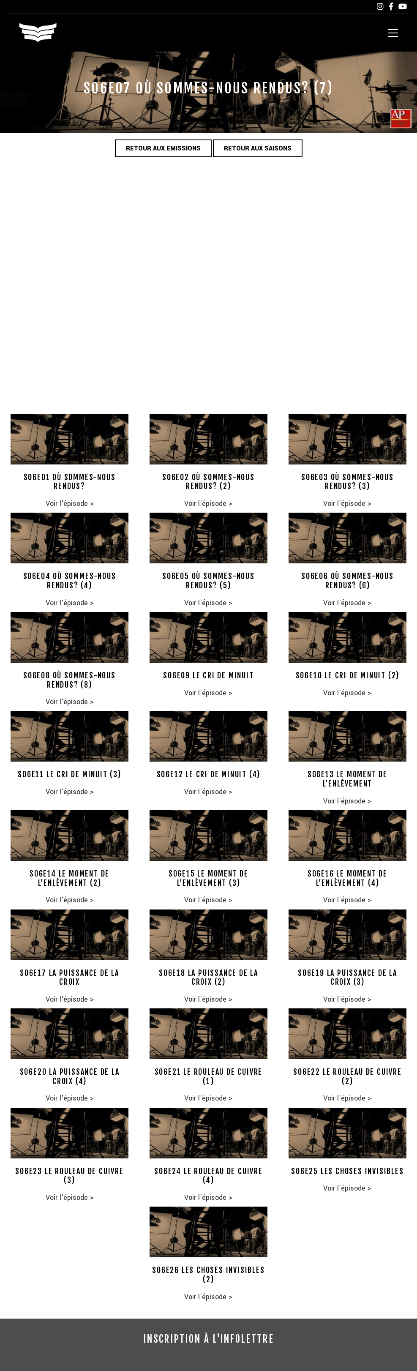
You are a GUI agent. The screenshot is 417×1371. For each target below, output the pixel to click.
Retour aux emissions (163, 148)
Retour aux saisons (258, 148)
